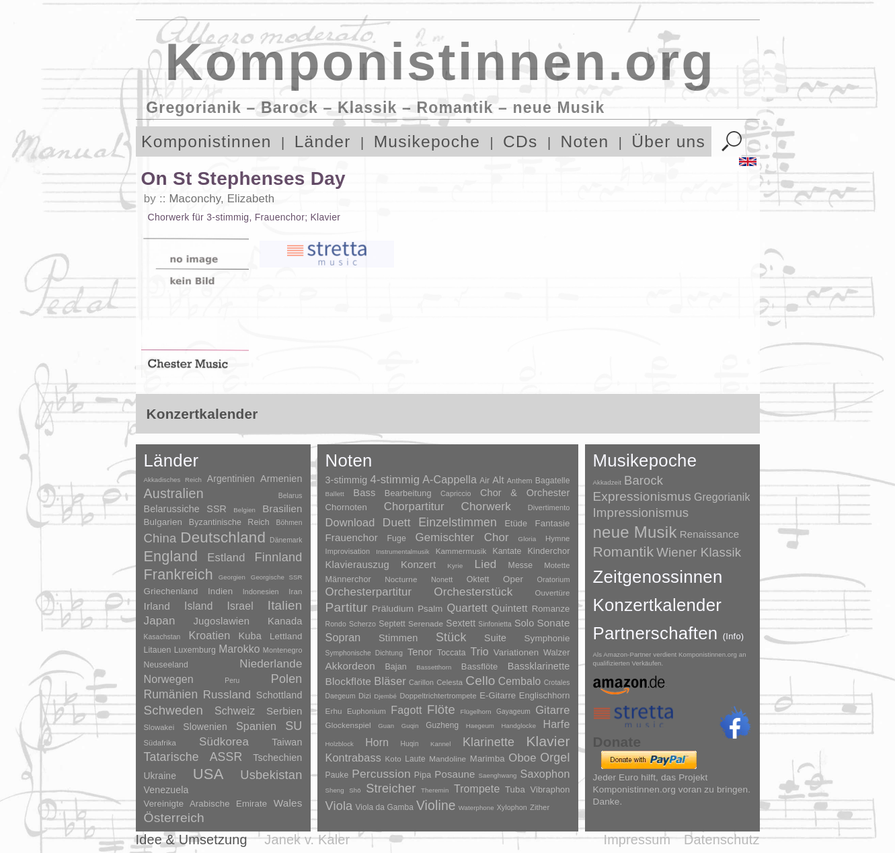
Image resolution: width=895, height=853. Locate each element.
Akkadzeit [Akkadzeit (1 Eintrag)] (607, 482)
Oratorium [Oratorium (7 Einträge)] (553, 579)
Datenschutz (721, 839)
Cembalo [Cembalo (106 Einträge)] (519, 681)
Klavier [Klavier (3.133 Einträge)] (548, 741)
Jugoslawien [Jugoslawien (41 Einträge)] (221, 620)
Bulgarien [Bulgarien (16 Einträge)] (163, 522)
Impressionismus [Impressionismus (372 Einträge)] (641, 512)
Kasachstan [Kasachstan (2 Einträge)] (162, 637)
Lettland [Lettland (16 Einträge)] (286, 636)
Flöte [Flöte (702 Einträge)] (441, 709)
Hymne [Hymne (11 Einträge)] (557, 538)
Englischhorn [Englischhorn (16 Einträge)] (544, 695)
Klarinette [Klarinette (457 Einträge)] (488, 742)
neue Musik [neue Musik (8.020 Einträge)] (635, 532)
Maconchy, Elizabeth (221, 198)
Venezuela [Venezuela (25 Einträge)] (166, 789)
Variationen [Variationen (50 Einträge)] (516, 652)
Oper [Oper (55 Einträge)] (513, 579)
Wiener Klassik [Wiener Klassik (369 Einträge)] (698, 552)
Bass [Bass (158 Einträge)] (364, 492)
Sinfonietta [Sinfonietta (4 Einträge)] (495, 624)
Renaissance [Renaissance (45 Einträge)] (710, 534)
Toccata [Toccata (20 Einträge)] (451, 652)
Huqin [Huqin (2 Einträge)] (409, 743)
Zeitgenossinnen (658, 576)
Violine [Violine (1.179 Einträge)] (436, 806)
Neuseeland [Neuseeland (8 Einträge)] (166, 664)
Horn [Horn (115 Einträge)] (377, 742)
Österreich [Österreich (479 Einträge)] (174, 818)
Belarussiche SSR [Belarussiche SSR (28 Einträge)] (185, 508)
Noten (585, 141)
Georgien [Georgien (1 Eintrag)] (232, 577)
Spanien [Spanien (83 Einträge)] (256, 726)
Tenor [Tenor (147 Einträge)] (419, 652)
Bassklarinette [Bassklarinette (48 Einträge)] (539, 666)
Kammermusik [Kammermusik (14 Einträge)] (461, 550)
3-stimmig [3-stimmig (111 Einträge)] (346, 480)
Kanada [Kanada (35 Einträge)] (285, 621)
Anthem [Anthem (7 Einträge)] (520, 481)
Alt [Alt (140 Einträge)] (498, 480)
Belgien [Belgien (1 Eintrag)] (244, 510)
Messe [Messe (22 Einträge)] (520, 565)
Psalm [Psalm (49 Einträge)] (430, 609)
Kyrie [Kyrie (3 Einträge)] (455, 565)
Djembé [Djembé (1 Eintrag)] (385, 696)
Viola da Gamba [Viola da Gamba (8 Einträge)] (384, 807)
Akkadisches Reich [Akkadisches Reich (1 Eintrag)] (173, 479)
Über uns (668, 141)
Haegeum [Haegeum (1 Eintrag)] (480, 725)
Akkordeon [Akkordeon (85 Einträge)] (350, 666)
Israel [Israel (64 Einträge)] (240, 606)
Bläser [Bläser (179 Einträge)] (390, 681)
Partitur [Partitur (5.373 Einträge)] (346, 607)
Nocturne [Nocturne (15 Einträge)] (401, 579)
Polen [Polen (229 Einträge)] (287, 679)
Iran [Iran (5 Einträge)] (295, 591)
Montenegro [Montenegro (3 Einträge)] (283, 650)
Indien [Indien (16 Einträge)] (220, 591)
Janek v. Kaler (307, 839)
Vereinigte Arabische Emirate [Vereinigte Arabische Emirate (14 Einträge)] (206, 804)
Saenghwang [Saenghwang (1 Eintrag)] (498, 775)
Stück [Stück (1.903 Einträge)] (451, 637)
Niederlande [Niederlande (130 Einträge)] (270, 663)
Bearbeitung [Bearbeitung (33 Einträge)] (408, 493)
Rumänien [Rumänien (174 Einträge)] (171, 694)
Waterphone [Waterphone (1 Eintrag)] (476, 807)
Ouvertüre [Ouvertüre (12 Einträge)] (552, 593)
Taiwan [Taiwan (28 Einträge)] (287, 742)
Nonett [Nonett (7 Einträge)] (442, 579)
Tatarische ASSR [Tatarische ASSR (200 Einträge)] (193, 757)
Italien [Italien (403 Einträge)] (285, 605)
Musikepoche (427, 141)
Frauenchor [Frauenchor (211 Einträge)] (351, 537)
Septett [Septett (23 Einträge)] (392, 623)
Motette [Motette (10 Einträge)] (557, 565)
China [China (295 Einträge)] (160, 538)
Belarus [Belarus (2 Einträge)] (290, 495)
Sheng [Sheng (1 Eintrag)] (334, 790)
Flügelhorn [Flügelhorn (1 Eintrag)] (475, 711)
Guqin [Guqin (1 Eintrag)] (410, 725)
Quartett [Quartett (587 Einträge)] (466, 608)
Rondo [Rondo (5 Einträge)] (335, 624)
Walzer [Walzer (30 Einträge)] (556, 652)
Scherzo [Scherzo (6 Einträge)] (362, 624)
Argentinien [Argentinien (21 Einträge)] (231, 479)
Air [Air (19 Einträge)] (484, 480)
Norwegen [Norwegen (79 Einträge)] (169, 679)
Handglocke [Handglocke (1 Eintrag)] (518, 725)
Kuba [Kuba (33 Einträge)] (250, 636)
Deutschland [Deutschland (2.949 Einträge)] (223, 537)
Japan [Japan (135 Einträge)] (160, 620)
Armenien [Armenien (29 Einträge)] (281, 478)
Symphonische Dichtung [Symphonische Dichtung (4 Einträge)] (364, 653)
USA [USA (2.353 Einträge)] (208, 774)
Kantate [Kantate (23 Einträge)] (506, 551)
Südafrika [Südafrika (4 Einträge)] (160, 743)
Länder (323, 141)
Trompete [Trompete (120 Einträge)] (477, 789)
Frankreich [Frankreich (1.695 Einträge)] (178, 575)
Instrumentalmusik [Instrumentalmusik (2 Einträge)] (402, 551)
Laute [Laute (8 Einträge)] (415, 759)
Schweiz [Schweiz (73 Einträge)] (235, 711)
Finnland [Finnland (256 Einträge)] (279, 557)
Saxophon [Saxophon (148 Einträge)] (545, 774)
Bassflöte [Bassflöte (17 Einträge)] (479, 666)
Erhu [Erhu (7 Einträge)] (333, 710)
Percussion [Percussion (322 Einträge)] (381, 773)
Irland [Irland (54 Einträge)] (157, 606)
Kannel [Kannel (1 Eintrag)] (440, 743)
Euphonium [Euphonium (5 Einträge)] (366, 711)
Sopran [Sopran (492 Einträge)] (343, 637)
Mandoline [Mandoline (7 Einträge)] (447, 758)
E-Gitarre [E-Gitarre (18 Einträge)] (497, 695)
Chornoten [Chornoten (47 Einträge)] (346, 507)
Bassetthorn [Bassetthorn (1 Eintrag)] (433, 667)
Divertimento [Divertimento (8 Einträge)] (549, 507)
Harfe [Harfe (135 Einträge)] (556, 724)
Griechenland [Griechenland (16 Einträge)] (171, 591)
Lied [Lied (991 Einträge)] (486, 564)
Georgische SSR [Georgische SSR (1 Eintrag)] (277, 577)
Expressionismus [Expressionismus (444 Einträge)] (642, 496)
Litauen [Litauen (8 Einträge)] (157, 650)
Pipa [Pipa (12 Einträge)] (422, 775)
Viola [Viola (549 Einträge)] (339, 806)
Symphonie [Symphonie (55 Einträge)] (547, 638)
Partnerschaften (668, 633)
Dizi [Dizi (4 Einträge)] (364, 696)
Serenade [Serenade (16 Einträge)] (425, 623)
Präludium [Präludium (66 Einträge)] (393, 609)
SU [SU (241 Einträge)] (293, 726)
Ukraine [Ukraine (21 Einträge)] (160, 776)
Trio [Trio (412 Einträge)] (479, 651)
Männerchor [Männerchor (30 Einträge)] (348, 579)
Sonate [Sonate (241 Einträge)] (553, 622)
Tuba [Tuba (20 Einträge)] (515, 789)
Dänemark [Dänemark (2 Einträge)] (286, 540)
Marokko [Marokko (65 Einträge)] (239, 649)
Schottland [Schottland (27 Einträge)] (279, 695)
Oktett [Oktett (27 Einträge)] (478, 579)
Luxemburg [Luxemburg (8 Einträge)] (195, 650)
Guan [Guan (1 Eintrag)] (386, 725)
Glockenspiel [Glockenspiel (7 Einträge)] (348, 725)
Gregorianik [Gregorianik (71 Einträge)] (722, 497)
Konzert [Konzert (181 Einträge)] (418, 564)
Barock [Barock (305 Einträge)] (643, 480)
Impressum (636, 839)
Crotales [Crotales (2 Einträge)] (557, 682)
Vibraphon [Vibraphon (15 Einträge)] (550, 789)
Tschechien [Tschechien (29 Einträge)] (277, 757)
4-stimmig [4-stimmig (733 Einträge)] (395, 479)
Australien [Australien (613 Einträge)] (174, 493)
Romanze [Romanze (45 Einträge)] (551, 609)
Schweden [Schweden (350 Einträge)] (174, 710)
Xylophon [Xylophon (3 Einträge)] (512, 807)
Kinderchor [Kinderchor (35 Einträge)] (548, 551)
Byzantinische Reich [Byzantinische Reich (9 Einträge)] (229, 522)
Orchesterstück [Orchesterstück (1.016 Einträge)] (473, 591)
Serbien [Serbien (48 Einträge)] (284, 711)
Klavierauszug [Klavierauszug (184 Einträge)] (357, 564)
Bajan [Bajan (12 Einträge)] (395, 667)
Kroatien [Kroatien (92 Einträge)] (209, 635)
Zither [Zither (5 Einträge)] (539, 807)
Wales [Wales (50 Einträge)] (288, 803)
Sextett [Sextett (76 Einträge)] (460, 623)
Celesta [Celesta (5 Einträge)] (449, 682)
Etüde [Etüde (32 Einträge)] (515, 523)
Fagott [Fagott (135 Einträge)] (406, 710)
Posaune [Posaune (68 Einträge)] (454, 774)
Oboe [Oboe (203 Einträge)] (522, 758)
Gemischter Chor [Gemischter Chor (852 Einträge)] (462, 537)
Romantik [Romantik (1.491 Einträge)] (623, 551)
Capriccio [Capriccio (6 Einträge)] (455, 493)
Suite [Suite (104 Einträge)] (495, 638)
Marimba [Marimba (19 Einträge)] (487, 759)
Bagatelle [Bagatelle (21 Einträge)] (552, 480)
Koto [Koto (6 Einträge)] (393, 759)
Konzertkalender (657, 605)
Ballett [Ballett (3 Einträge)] (334, 493)
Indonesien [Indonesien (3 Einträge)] (261, 591)
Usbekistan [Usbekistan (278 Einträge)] (271, 775)
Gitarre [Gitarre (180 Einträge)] (552, 710)
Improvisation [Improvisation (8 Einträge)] (348, 551)
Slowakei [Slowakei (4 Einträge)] (159, 727)
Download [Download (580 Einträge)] (350, 522)
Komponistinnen (206, 141)
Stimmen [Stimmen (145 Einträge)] (398, 638)
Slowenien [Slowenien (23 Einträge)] (205, 726)
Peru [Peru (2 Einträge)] (232, 680)
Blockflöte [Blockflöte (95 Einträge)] (348, 681)
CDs (520, 141)
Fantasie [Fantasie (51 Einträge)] (552, 523)
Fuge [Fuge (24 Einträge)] (396, 538)
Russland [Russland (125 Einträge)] (227, 694)
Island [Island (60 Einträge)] (198, 606)
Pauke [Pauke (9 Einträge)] (337, 775)
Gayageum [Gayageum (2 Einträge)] (513, 711)
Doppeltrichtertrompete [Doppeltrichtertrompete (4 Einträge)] (437, 696)
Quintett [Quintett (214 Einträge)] (510, 608)
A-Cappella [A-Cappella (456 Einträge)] (449, 479)
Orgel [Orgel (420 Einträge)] (555, 757)
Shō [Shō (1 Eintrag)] (354, 790)
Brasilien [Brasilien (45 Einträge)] (282, 508)
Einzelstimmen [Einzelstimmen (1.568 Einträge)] (457, 522)
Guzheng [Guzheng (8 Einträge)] (442, 725)
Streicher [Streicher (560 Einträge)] (391, 788)
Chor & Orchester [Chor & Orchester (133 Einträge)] (525, 492)
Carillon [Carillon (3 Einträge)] (421, 682)
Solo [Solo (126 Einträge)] (524, 623)
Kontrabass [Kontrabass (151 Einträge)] (353, 758)
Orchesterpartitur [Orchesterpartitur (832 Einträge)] (368, 591)
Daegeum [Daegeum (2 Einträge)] (340, 696)
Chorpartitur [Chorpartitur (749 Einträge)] (414, 506)
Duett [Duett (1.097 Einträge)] (397, 522)
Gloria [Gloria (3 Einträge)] (527, 538)
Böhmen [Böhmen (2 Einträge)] (289, 522)
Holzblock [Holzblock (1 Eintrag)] (339, 743)
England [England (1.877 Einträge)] (171, 556)
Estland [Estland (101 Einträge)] (226, 557)
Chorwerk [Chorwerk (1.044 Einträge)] (486, 506)
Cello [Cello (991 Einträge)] (480, 681)
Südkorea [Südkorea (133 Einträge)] (224, 741)
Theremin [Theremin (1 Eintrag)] (435, 790)
